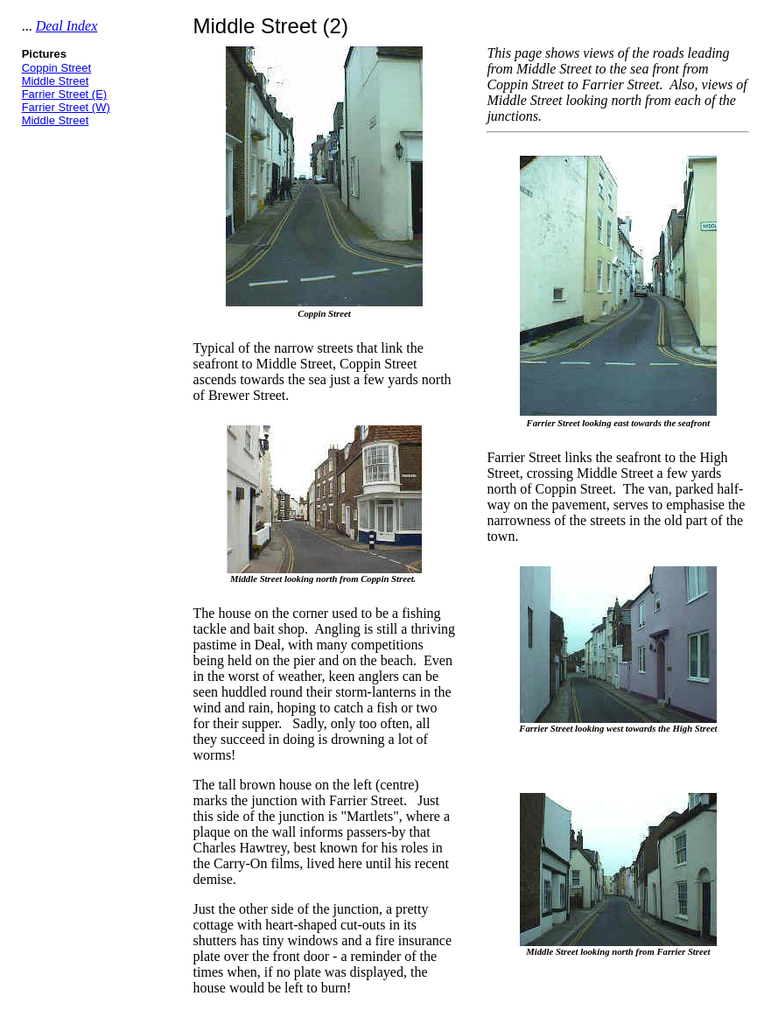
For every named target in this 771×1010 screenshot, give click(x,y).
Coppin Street (57, 67)
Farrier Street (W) (66, 107)
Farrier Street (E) (65, 94)
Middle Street (55, 81)
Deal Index (67, 25)
